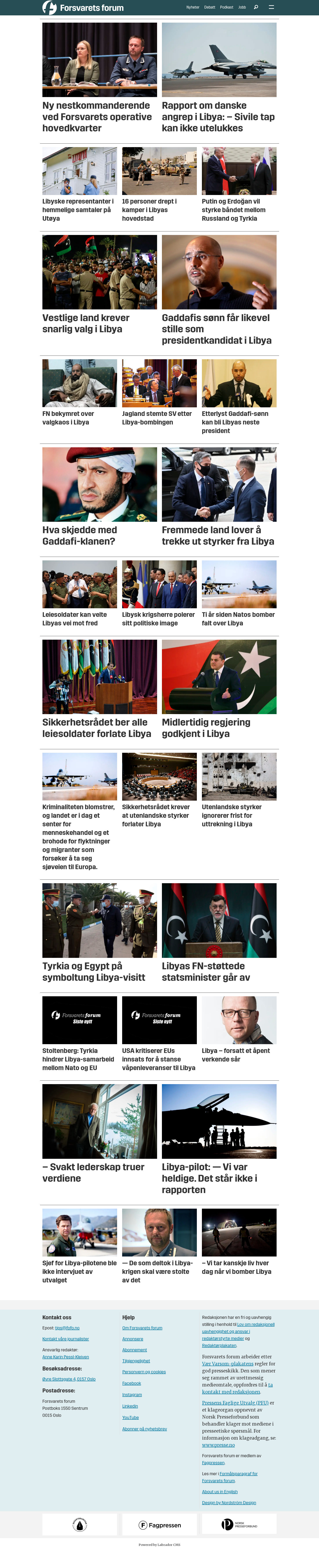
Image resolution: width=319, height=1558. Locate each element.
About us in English (220, 1499)
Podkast (226, 11)
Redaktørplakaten (219, 1352)
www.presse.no (218, 1451)
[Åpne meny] (271, 11)
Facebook (131, 1390)
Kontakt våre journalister (65, 1346)
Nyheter (193, 11)
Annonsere (132, 1346)
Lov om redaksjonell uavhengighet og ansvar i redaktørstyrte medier (238, 1338)
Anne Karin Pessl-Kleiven (65, 1364)
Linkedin (130, 1413)
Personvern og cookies (144, 1379)
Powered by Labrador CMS (159, 1551)
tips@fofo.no (67, 1335)
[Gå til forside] (82, 11)
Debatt (209, 11)
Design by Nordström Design (229, 1509)
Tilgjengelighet (136, 1368)
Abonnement (134, 1357)
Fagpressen (213, 1470)
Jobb (242, 11)
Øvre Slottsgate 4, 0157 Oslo (69, 1386)
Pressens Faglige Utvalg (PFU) (235, 1409)
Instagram (132, 1401)
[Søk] (256, 11)
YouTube (130, 1424)
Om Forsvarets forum (142, 1335)
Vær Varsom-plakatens (228, 1370)
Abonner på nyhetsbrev (144, 1436)
